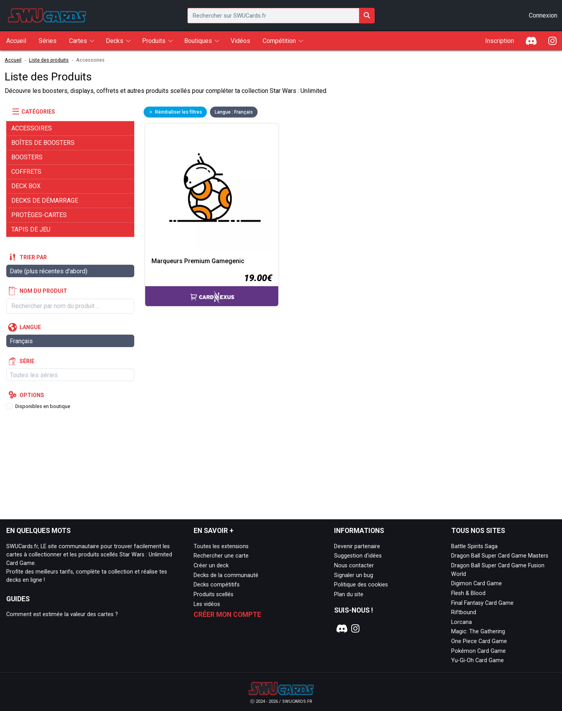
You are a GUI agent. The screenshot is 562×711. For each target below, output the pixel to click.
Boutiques (198, 41)
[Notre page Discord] (340, 628)
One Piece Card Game (479, 641)
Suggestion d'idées (358, 555)
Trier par (33, 257)
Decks (114, 41)
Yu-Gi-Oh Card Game (477, 660)
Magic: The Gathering (478, 631)
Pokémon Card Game (478, 651)
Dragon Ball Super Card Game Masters (499, 555)
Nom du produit (43, 291)
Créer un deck (211, 565)
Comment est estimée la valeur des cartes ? (62, 614)
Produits (153, 41)
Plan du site (348, 594)
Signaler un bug (353, 575)
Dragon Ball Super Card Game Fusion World (497, 569)
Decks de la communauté (226, 575)
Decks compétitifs (217, 584)
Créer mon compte (227, 614)
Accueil (13, 60)
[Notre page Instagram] (355, 628)
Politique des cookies (361, 584)
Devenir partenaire (357, 546)
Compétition (279, 41)
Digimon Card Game (476, 583)
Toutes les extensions (221, 546)
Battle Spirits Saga (474, 546)
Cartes (78, 41)
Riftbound (463, 612)
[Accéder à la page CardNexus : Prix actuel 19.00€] (211, 288)
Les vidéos (207, 604)
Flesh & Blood (468, 593)
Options (32, 395)
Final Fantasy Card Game (482, 603)
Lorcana (461, 622)
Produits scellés (213, 594)
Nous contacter (354, 565)
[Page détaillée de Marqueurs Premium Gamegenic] (211, 190)
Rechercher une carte (221, 555)
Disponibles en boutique (42, 406)
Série (27, 361)
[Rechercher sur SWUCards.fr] (367, 15)
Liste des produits (49, 60)
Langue (30, 327)
